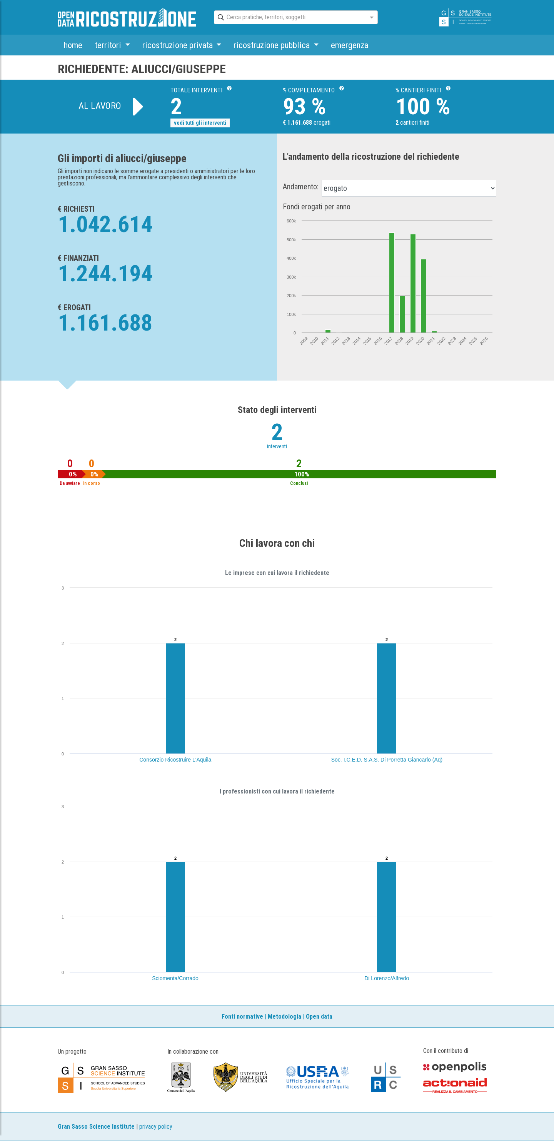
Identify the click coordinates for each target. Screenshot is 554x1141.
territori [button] (109, 45)
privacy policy (155, 1126)
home (73, 45)
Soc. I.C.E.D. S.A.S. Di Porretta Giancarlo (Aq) (386, 760)
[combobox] (289, 18)
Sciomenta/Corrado (175, 978)
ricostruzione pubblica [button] (273, 45)
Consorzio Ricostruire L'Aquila (175, 760)
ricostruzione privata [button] (178, 45)
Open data (319, 1016)
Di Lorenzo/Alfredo (386, 978)
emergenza (349, 45)
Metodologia (284, 1016)
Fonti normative (242, 1016)
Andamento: (301, 186)
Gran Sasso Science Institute (96, 1126)
